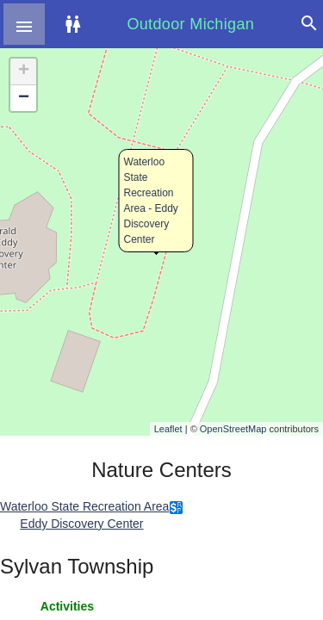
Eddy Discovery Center (81, 523)
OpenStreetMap (233, 429)
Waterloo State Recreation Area (84, 506)
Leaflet (168, 429)
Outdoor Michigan (190, 24)
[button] (24, 24)
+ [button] (23, 71)
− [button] (23, 98)
